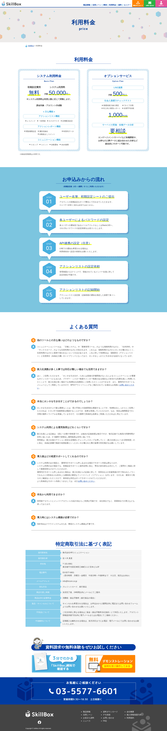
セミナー (127, 5)
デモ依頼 (106, 715)
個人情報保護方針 (134, 715)
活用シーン (96, 5)
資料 (120, 5)
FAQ (105, 721)
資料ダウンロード (110, 712)
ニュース (86, 721)
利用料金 (112, 5)
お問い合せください (86, 481)
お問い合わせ (108, 718)
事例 (105, 5)
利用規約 (130, 718)
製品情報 (86, 5)
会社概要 (130, 712)
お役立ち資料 (88, 718)
